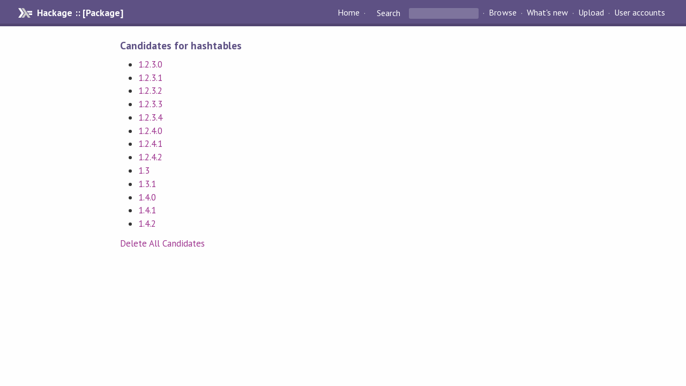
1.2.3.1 (150, 78)
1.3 (144, 170)
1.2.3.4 (150, 117)
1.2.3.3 (150, 104)
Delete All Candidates (162, 243)
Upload (591, 13)
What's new (547, 13)
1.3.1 (147, 184)
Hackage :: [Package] (80, 13)
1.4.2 (147, 223)
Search (388, 13)
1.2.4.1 (150, 144)
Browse (502, 13)
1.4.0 (147, 197)
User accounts (639, 13)
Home (349, 13)
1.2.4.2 (150, 157)
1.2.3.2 (150, 90)
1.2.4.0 (150, 131)
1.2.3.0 (150, 64)
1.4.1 (147, 210)
